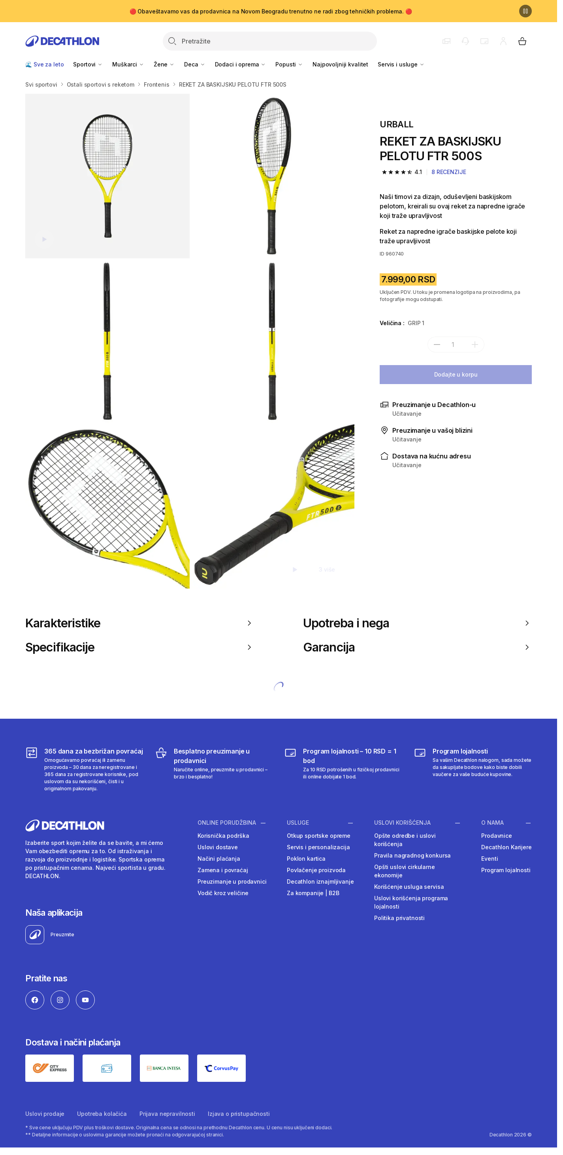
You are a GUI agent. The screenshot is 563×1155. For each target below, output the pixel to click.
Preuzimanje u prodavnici (232, 881)
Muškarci (128, 64)
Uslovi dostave (218, 847)
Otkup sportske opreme (318, 835)
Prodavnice (496, 835)
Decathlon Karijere (506, 847)
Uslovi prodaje (44, 1113)
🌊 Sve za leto (44, 64)
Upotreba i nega (417, 623)
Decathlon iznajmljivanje (320, 881)
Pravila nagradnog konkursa (412, 855)
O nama (492, 823)
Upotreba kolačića (102, 1113)
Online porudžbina (227, 823)
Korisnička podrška (223, 835)
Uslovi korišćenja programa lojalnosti (411, 902)
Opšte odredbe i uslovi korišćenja (405, 839)
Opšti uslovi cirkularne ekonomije (404, 871)
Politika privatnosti (399, 918)
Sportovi (88, 64)
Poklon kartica (306, 858)
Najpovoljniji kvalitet (340, 64)
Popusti (289, 64)
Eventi (489, 858)
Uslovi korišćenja (402, 823)
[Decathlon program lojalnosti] (473, 769)
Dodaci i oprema (240, 64)
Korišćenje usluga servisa (409, 886)
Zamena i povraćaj (223, 870)
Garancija (417, 647)
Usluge (298, 823)
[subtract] (436, 344)
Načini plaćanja (219, 858)
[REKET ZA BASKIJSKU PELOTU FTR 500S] (107, 176)
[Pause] (525, 11)
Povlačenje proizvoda (316, 870)
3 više (327, 569)
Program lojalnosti (505, 870)
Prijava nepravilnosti (167, 1113)
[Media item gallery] (189, 341)
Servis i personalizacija (318, 847)
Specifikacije (139, 647)
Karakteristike (139, 623)
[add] (474, 344)
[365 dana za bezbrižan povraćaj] (84, 769)
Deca (194, 64)
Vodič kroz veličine (223, 893)
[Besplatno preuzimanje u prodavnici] (214, 769)
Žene (164, 64)
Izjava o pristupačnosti (239, 1113)
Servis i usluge (401, 64)
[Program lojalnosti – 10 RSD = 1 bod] (343, 769)
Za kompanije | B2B (313, 893)
